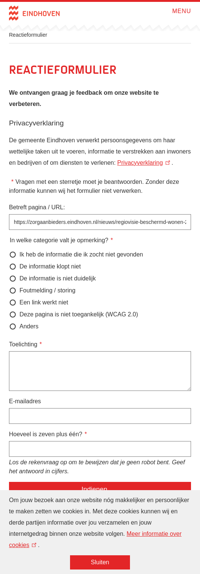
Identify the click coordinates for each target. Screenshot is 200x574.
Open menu (170, 11)
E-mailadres (25, 401)
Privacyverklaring (144, 163)
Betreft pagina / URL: (37, 207)
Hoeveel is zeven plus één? (45, 434)
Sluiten (100, 566)
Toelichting (23, 344)
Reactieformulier (28, 35)
